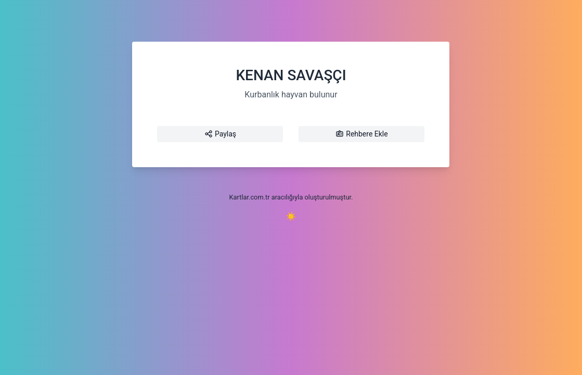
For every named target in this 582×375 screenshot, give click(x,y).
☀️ (291, 216)
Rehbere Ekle (361, 134)
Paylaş (220, 134)
